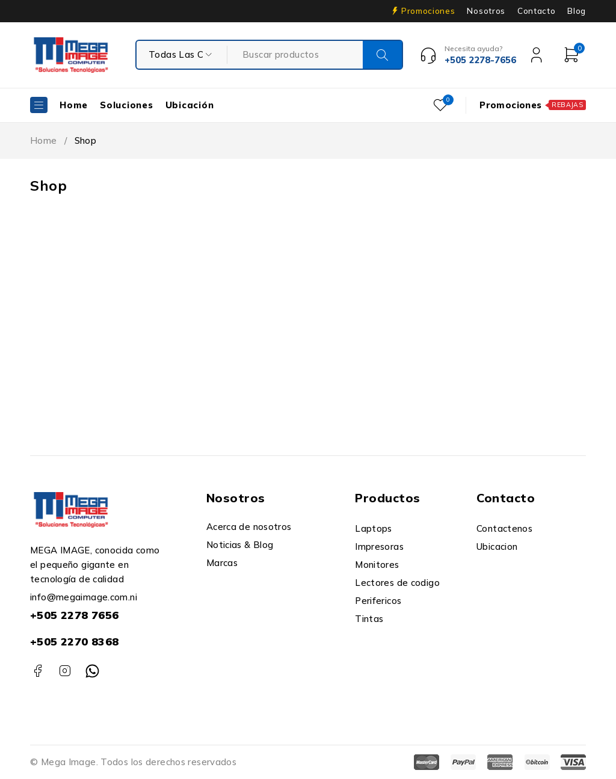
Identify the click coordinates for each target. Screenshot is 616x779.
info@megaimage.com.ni (83, 597)
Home (43, 140)
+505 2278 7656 (74, 615)
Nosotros (486, 11)
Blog (576, 11)
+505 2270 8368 (74, 641)
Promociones (428, 11)
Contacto (536, 11)
